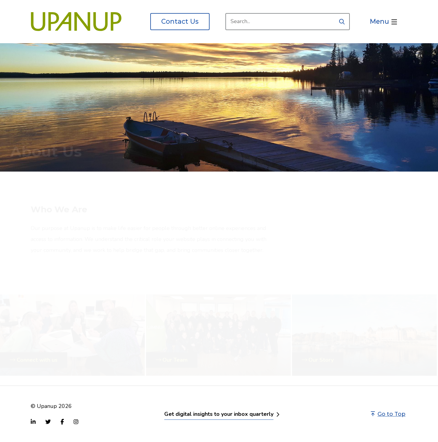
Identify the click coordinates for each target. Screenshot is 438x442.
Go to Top (388, 414)
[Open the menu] (383, 22)
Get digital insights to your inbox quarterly (218, 414)
